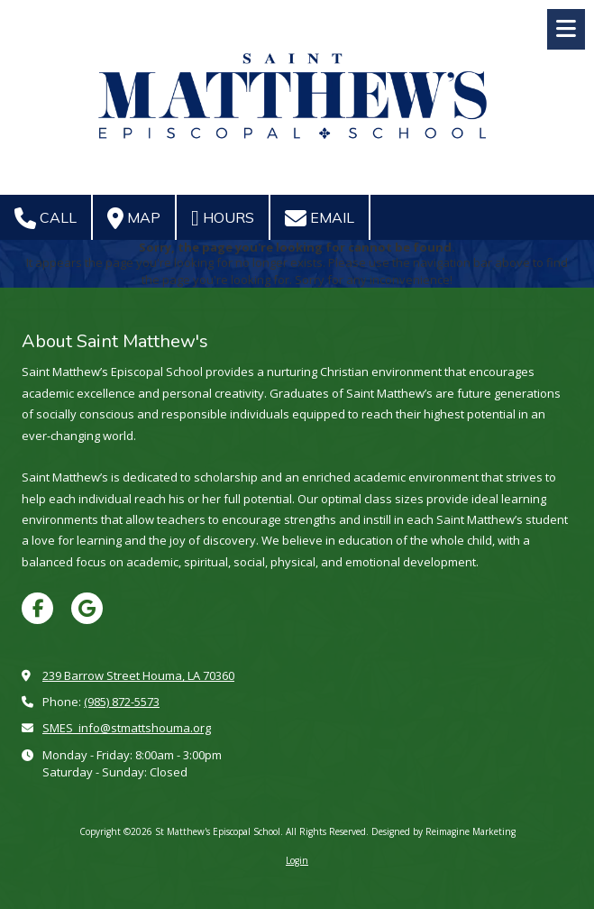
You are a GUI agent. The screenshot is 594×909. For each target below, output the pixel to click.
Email (319, 218)
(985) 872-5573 (122, 701)
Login (297, 860)
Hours (222, 218)
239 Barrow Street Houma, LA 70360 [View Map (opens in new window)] (138, 675)
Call (45, 218)
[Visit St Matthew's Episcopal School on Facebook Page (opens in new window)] (37, 608)
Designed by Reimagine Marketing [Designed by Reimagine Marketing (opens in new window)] (443, 831)
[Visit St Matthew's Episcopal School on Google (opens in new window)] (87, 608)
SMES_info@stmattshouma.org (126, 728)
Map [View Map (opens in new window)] (133, 218)
